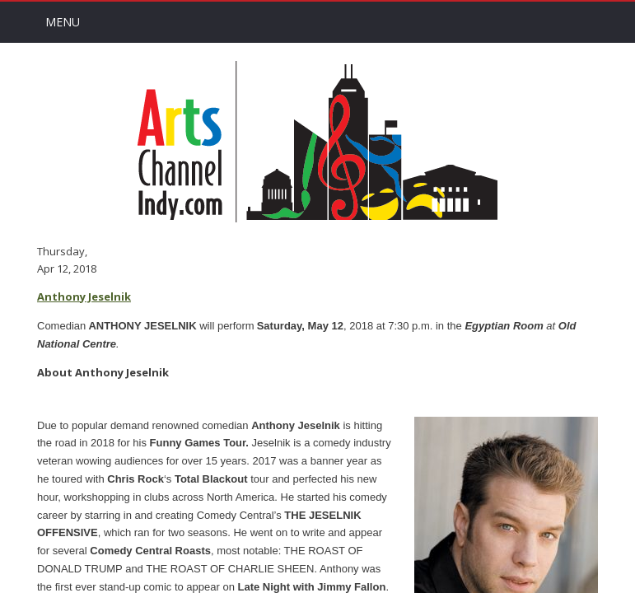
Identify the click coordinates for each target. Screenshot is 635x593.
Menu (62, 22)
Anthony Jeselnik (84, 296)
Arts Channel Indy (317, 141)
